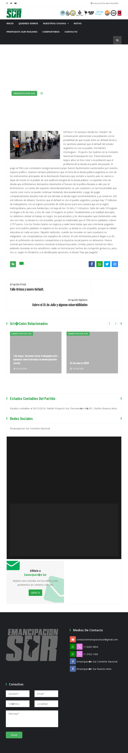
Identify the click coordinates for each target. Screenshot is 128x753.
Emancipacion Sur (24, 93)
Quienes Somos (28, 23)
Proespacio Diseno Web (81, 747)
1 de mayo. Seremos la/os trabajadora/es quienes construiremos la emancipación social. (31, 344)
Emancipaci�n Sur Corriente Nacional (96, 649)
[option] (36, 340)
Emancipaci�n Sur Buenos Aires (94, 656)
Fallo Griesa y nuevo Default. (35, 286)
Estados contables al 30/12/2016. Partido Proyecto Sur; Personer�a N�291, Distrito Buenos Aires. (63, 396)
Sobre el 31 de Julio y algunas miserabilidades (92, 288)
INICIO (10, 23)
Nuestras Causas (54, 23)
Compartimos (51, 32)
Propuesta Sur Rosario (21, 32)
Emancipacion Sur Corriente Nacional (30, 416)
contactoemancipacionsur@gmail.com (97, 627)
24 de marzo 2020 (80, 350)
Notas (78, 23)
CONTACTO (71, 32)
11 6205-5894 (90, 634)
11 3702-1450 (90, 642)
